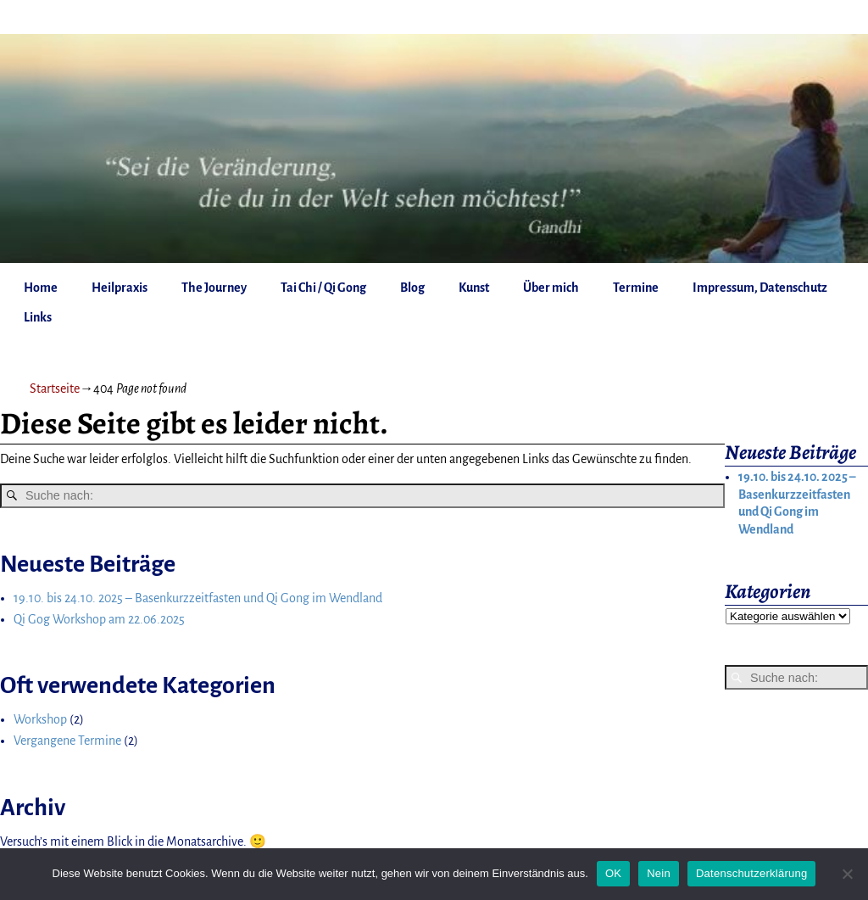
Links (38, 317)
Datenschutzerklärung (751, 873)
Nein (658, 873)
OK (613, 873)
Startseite (55, 388)
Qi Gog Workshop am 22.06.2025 (99, 619)
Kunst (474, 287)
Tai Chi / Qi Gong (323, 287)
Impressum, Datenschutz (760, 287)
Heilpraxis (119, 287)
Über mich (551, 287)
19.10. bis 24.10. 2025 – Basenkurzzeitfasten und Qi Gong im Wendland (198, 598)
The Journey (214, 287)
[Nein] (846, 873)
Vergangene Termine (67, 740)
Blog (412, 287)
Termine (636, 287)
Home (41, 287)
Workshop (40, 719)
